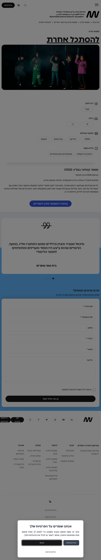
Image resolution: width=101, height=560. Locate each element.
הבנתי (42, 543)
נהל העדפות (71, 543)
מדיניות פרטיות (51, 552)
